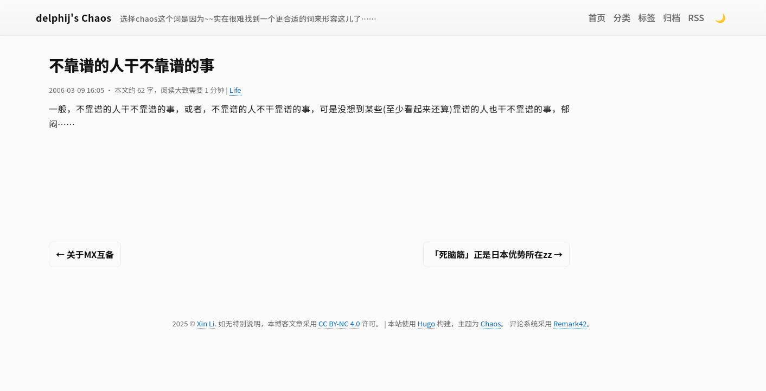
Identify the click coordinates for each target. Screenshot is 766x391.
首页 (596, 17)
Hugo (426, 323)
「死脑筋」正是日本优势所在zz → (496, 254)
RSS (696, 17)
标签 (646, 17)
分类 (621, 17)
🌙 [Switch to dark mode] (720, 17)
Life (235, 90)
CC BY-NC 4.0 (339, 323)
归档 (671, 17)
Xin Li (206, 323)
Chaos (491, 323)
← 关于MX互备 (85, 254)
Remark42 (569, 323)
